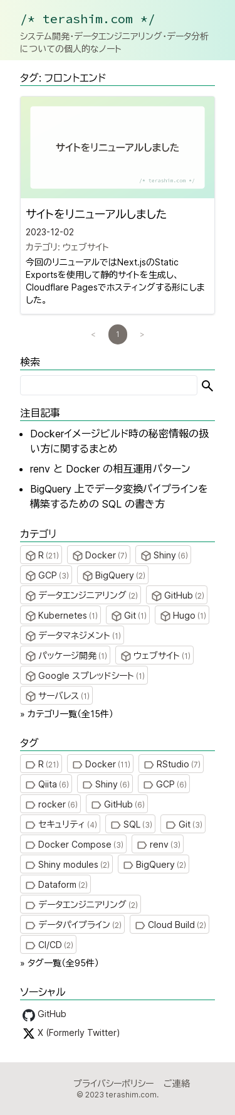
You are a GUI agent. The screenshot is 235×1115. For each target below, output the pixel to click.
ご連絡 (177, 1083)
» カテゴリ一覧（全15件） (66, 713)
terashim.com (131, 1094)
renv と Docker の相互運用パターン (110, 468)
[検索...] (108, 385)
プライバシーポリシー (113, 1083)
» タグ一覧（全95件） (59, 963)
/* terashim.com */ (87, 18)
